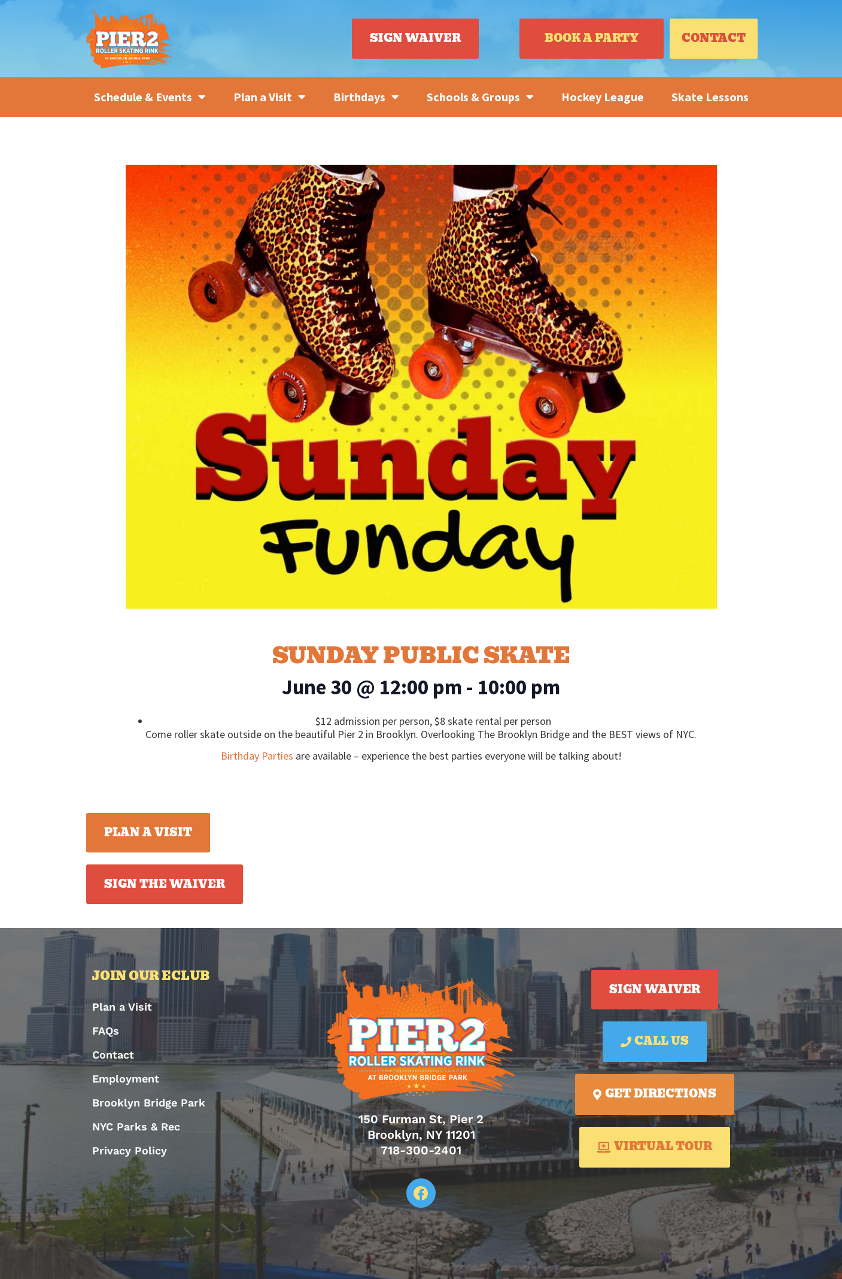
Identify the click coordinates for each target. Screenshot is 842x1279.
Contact (113, 1054)
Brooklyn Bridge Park (148, 1102)
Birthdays (366, 97)
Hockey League (602, 96)
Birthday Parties (257, 756)
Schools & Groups (480, 97)
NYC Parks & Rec (136, 1126)
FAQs (105, 1030)
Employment (125, 1078)
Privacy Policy (129, 1150)
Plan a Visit (269, 97)
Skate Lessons (710, 96)
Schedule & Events (150, 97)
